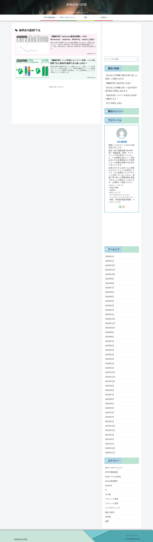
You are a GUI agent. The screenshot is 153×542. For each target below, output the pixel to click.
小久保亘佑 (122, 142)
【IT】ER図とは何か (113, 103)
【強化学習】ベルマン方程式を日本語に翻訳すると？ (121, 97)
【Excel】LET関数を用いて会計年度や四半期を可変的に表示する (121, 89)
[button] (137, 59)
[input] (121, 59)
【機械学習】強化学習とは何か (118, 83)
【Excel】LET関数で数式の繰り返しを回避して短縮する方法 (121, 77)
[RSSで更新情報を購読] (123, 206)
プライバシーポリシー (132, 535)
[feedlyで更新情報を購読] (120, 206)
